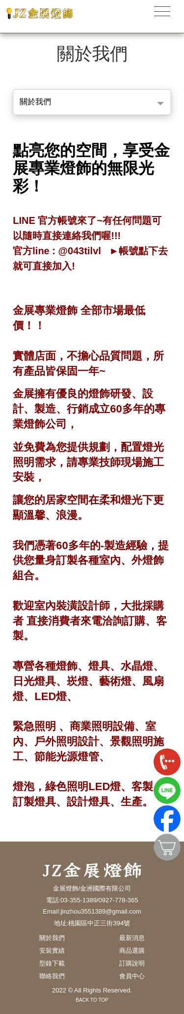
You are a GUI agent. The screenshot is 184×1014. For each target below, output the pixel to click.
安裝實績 (52, 950)
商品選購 (132, 950)
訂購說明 (132, 963)
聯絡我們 (52, 976)
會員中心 (132, 976)
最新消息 (132, 938)
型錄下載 (52, 963)
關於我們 (35, 101)
